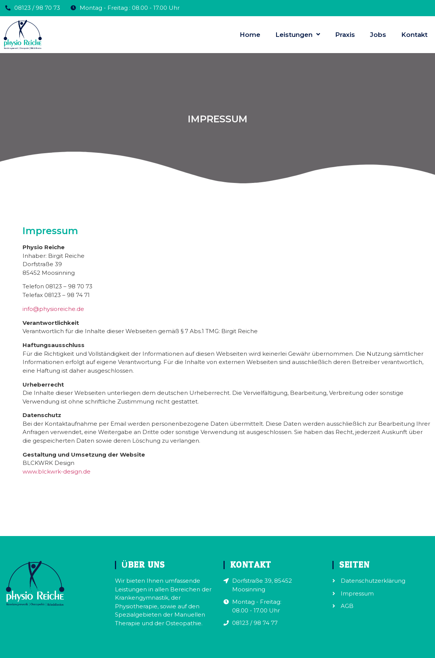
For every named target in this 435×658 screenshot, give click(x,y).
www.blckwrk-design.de (57, 471)
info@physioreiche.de (53, 308)
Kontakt (414, 34)
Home (250, 34)
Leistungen (297, 34)
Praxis (345, 34)
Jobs (378, 34)
